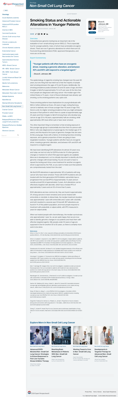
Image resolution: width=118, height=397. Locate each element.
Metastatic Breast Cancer (11, 90)
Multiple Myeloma (8, 96)
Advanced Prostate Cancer (11, 21)
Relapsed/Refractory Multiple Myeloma (12, 126)
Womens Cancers (8, 131)
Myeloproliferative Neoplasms (12, 103)
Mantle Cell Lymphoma (10, 83)
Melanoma (5, 86)
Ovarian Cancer (7, 110)
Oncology (5, 14)
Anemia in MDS (7, 30)
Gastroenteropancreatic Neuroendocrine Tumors (10, 55)
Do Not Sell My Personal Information (107, 395)
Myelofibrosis (6, 100)
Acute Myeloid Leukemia (10, 18)
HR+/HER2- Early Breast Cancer (10, 73)
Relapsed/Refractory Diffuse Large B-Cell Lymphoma (11, 121)
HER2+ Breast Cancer (9, 65)
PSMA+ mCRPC (7, 116)
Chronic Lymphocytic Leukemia (9, 43)
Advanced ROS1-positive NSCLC (10, 25)
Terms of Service (97, 391)
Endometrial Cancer (9, 51)
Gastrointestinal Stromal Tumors (10, 61)
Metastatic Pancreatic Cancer (12, 93)
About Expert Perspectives (109, 391)
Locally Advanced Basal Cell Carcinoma (11, 79)
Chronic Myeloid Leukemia (11, 48)
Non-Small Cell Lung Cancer (11, 106)
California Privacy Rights (91, 395)
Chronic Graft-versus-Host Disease (11, 38)
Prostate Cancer (7, 113)
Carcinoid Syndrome (9, 33)
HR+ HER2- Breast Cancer (11, 69)
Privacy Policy (88, 391)
